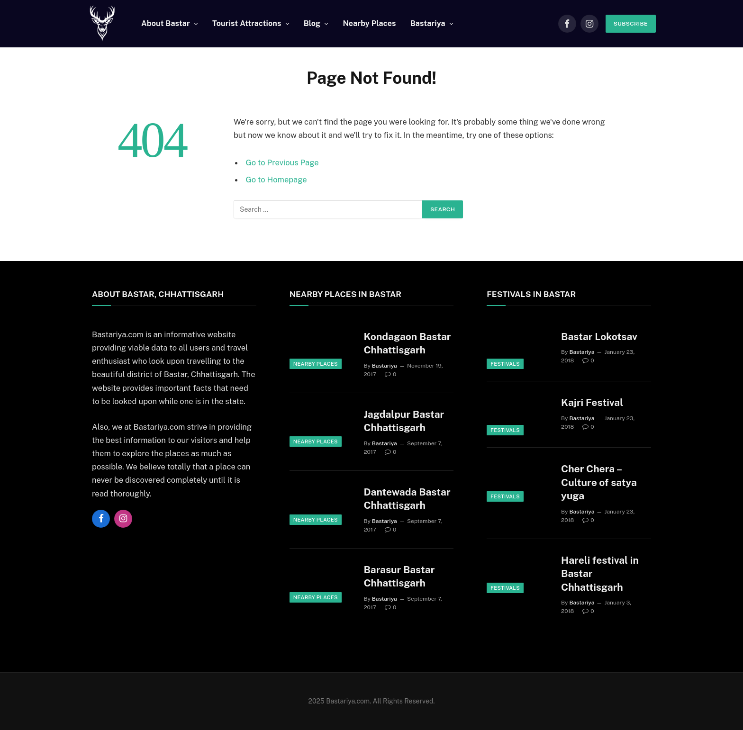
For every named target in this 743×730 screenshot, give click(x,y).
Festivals (505, 364)
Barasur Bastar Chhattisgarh (399, 576)
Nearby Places (369, 23)
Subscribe (631, 23)
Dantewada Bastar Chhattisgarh (406, 499)
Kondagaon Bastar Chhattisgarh (407, 343)
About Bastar (165, 23)
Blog (312, 23)
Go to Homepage (276, 179)
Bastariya (427, 23)
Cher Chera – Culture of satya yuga (599, 482)
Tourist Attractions (246, 23)
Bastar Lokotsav (599, 336)
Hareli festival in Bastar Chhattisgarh (600, 573)
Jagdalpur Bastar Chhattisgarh (403, 421)
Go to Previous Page (282, 162)
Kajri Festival (592, 402)
